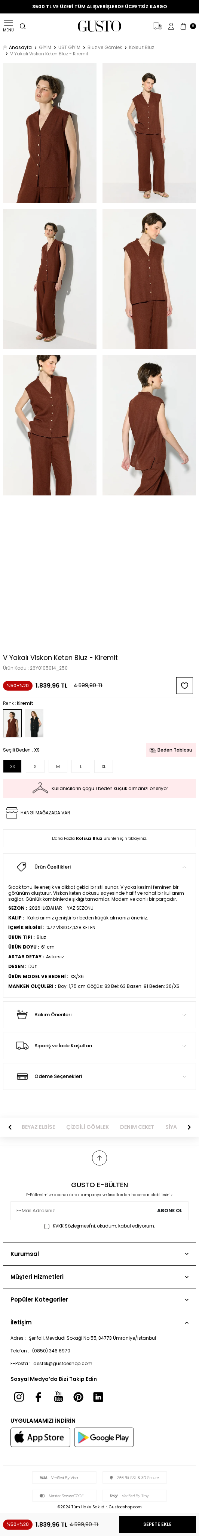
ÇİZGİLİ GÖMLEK (87, 1127)
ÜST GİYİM (69, 47)
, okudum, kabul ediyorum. (99, 1226)
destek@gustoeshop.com (62, 1363)
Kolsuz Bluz (141, 47)
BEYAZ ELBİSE (38, 1127)
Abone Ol (170, 1210)
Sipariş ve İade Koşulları (99, 1045)
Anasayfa (17, 47)
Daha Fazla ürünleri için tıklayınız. (99, 838)
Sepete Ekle (157, 1524)
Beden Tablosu (171, 750)
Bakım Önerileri (99, 1014)
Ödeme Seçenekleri (99, 1076)
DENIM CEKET (137, 1127)
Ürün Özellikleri (99, 866)
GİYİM (45, 47)
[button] (10, 1127)
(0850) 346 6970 (51, 1351)
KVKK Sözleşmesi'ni (74, 1226)
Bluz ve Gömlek (105, 47)
